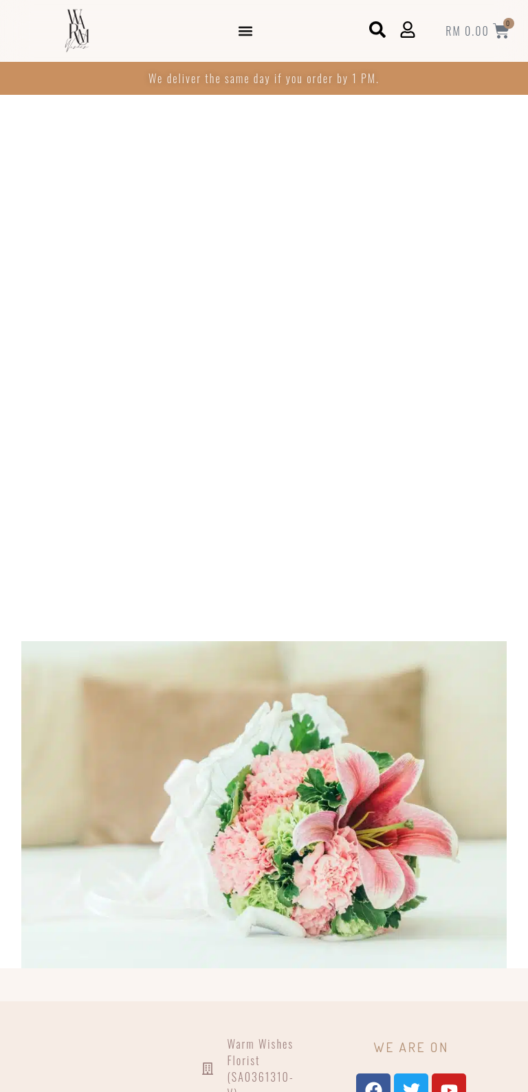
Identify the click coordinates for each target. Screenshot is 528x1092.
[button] (245, 31)
